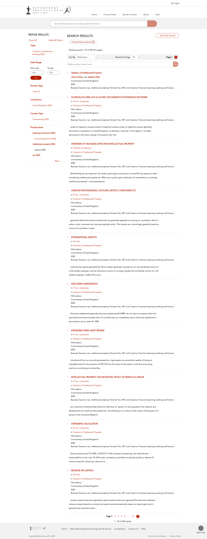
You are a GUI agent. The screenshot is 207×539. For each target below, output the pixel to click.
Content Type (36, 113)
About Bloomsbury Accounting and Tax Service (90, 529)
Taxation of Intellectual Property (87, 105)
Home (94, 14)
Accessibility (119, 529)
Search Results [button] (80, 36)
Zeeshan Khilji (94, 77)
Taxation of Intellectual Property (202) (42, 52)
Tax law (76, 241)
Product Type (36, 86)
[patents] (40, 149)
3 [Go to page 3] (118, 516)
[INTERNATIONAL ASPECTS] (85, 237)
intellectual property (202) (44, 144)
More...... (59, 161)
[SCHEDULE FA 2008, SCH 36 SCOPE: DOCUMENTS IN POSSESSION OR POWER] (110, 97)
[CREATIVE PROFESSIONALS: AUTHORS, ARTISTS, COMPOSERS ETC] (105, 190)
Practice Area (36, 127)
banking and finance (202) (44, 133)
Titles (32, 45)
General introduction (82, 148)
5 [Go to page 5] (124, 516)
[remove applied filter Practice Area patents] (93, 42)
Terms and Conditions (157, 536)
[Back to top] (201, 530)
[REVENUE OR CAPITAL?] (83, 470)
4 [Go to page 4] (121, 516)
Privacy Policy (175, 536)
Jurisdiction (36, 99)
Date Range (36, 62)
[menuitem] (45, 54)
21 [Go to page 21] (133, 516)
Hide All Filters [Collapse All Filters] (56, 40)
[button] (68, 72)
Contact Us (133, 529)
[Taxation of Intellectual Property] (87, 72)
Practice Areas (110, 14)
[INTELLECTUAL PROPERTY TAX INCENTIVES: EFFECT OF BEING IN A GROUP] (109, 377)
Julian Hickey (77, 77)
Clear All (33, 40)
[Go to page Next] (137, 516)
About (146, 14)
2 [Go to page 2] (114, 516)
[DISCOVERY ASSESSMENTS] (85, 283)
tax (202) (36, 155)
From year (34, 68)
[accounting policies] (45, 138)
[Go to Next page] (175, 57)
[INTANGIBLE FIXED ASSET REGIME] (89, 330)
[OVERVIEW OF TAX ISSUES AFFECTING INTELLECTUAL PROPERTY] (104, 143)
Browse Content (130, 14)
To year (50, 68)
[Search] (152, 23)
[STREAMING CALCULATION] (86, 423)
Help (157, 14)
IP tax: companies (81, 101)
